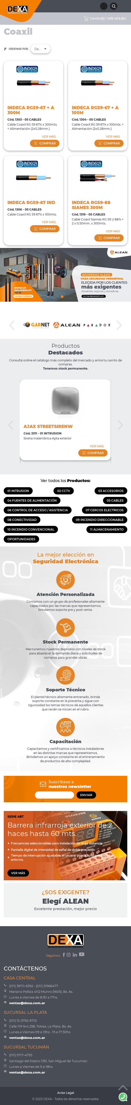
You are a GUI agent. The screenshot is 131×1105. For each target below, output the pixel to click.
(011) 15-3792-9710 (23, 1021)
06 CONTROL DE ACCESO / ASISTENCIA (37, 510)
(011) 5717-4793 (20, 1055)
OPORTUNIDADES (21, 539)
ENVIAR (86, 795)
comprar (44, 143)
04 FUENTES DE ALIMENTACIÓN (32, 500)
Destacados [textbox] (40, 49)
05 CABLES (115, 500)
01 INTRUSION (18, 491)
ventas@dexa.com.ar (27, 1003)
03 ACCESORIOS (111, 491)
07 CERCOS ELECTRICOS (105, 510)
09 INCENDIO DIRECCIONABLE (100, 520)
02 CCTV (63, 491)
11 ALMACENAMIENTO (107, 529)
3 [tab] (69, 295)
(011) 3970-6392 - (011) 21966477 (33, 986)
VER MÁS (49, 136)
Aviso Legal (65, 1093)
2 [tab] (65, 295)
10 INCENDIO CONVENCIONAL (30, 529)
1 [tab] (61, 295)
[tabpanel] (65, 275)
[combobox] (41, 48)
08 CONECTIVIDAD (22, 520)
